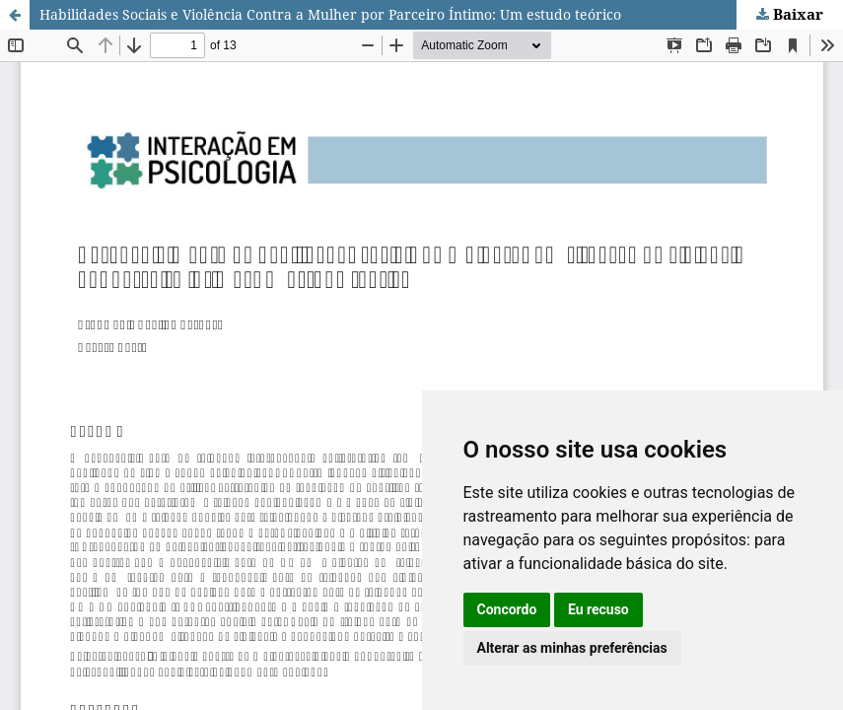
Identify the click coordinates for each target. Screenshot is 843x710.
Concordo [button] (507, 609)
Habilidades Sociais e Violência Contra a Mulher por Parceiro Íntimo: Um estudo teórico (330, 14)
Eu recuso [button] (598, 609)
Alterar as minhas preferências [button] (572, 648)
